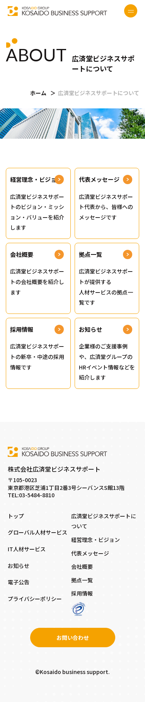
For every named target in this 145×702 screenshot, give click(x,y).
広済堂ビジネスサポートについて (103, 521)
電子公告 (18, 582)
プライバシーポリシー (35, 599)
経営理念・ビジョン (95, 539)
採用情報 (82, 593)
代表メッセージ (90, 553)
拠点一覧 (82, 580)
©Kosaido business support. (72, 672)
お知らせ (18, 566)
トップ (16, 516)
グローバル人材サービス (37, 532)
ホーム (38, 93)
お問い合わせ (72, 637)
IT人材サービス (27, 549)
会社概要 (82, 566)
